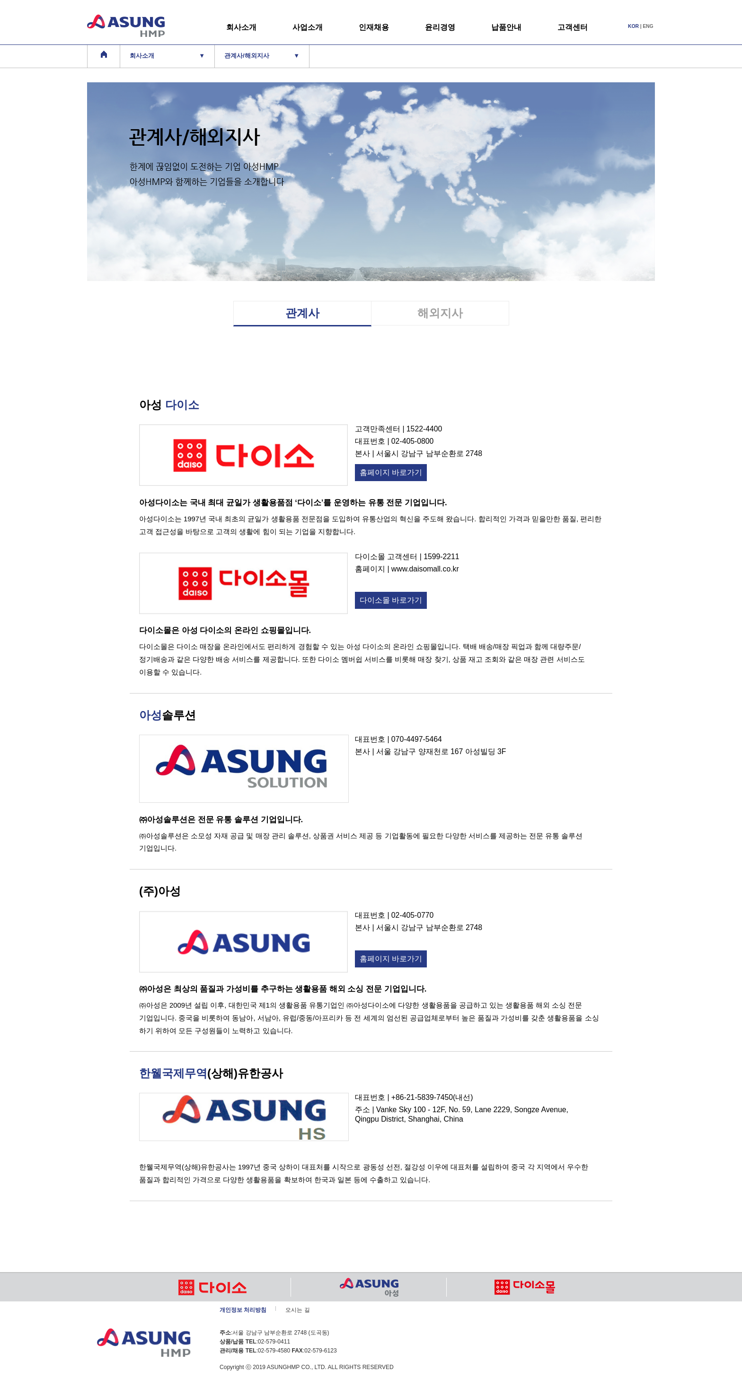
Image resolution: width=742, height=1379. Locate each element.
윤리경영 (440, 27)
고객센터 (572, 27)
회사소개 (241, 27)
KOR (633, 26)
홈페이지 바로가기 (391, 472)
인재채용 (374, 27)
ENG (648, 26)
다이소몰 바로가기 (391, 600)
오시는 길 (297, 1310)
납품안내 (506, 27)
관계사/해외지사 (262, 56)
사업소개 (307, 27)
